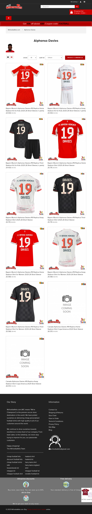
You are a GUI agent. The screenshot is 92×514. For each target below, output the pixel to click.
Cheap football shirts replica (36, 509)
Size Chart (52, 415)
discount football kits (14, 459)
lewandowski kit (13, 468)
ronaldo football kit (32, 474)
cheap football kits (14, 456)
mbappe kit (11, 471)
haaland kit (29, 459)
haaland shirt (30, 456)
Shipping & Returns (56, 413)
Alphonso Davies (29, 30)
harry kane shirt (31, 462)
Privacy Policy (54, 424)
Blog (50, 430)
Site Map (52, 427)
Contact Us (53, 410)
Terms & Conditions (56, 421)
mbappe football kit (32, 471)
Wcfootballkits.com (14, 30)
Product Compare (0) (75, 57)
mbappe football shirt (15, 474)
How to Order (54, 418)
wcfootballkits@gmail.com (60, 449)
